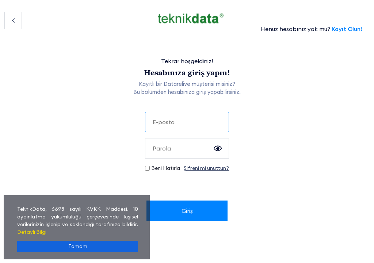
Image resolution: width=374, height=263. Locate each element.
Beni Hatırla (165, 168)
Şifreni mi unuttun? (206, 168)
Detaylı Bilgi (31, 232)
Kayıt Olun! (347, 29)
